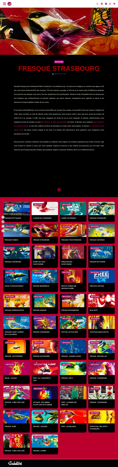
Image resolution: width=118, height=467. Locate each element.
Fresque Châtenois (97, 240)
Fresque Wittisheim (97, 262)
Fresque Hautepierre (41, 356)
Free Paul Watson (97, 286)
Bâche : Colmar (11, 378)
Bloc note (94, 310)
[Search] (97, 4)
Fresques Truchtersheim (71, 240)
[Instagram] (106, 4)
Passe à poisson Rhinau (14, 286)
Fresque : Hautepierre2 (14, 356)
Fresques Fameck (11, 240)
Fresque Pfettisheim (13, 218)
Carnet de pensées (68, 218)
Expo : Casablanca (68, 427)
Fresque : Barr (10, 427)
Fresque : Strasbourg (98, 378)
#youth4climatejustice (99, 332)
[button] (59, 62)
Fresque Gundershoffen (14, 310)
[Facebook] (102, 4)
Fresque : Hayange (40, 427)
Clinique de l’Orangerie (42, 218)
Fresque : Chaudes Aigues (71, 356)
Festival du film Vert (69, 332)
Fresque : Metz (67, 378)
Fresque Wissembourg (70, 310)
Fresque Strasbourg (98, 218)
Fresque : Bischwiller (98, 356)
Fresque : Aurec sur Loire (15, 451)
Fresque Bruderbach (41, 286)
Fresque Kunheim (39, 310)
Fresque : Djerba (39, 451)
